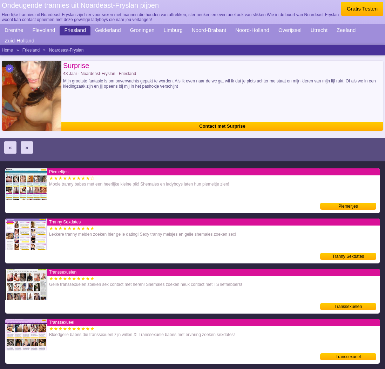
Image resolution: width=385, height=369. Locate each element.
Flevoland (43, 30)
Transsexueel (348, 356)
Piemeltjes (348, 206)
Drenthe (14, 30)
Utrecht (319, 30)
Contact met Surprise (222, 126)
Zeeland (346, 30)
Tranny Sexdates (348, 256)
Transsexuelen (348, 306)
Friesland (75, 30)
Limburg (173, 30)
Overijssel (290, 30)
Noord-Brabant (209, 30)
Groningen (142, 30)
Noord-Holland (252, 30)
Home (7, 50)
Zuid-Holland (19, 40)
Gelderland (108, 30)
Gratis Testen (362, 9)
